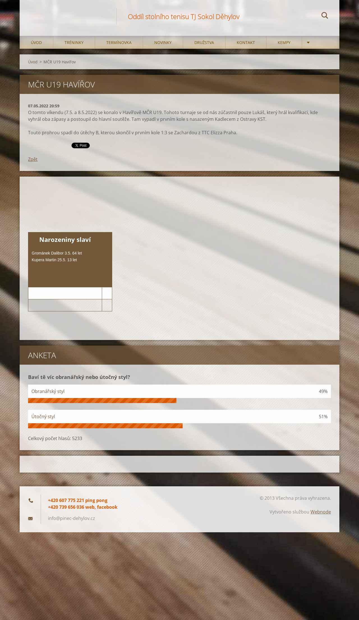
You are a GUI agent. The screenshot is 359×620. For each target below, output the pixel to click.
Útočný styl (43, 416)
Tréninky (74, 42)
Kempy (284, 42)
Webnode (320, 512)
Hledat (324, 16)
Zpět (33, 159)
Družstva (204, 42)
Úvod (36, 42)
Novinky (163, 42)
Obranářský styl (48, 391)
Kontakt (246, 42)
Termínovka (119, 42)
